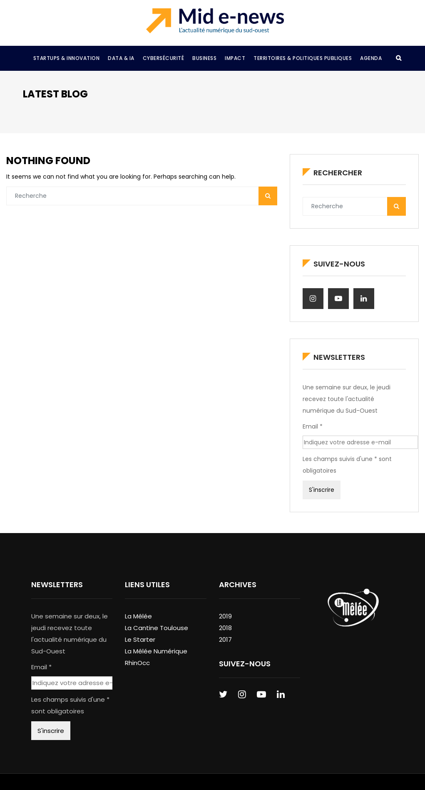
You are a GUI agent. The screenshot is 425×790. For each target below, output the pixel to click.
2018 (225, 627)
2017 (225, 639)
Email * (313, 426)
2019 (225, 616)
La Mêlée (138, 616)
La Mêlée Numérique (156, 651)
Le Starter (140, 639)
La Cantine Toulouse (156, 627)
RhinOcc (137, 662)
